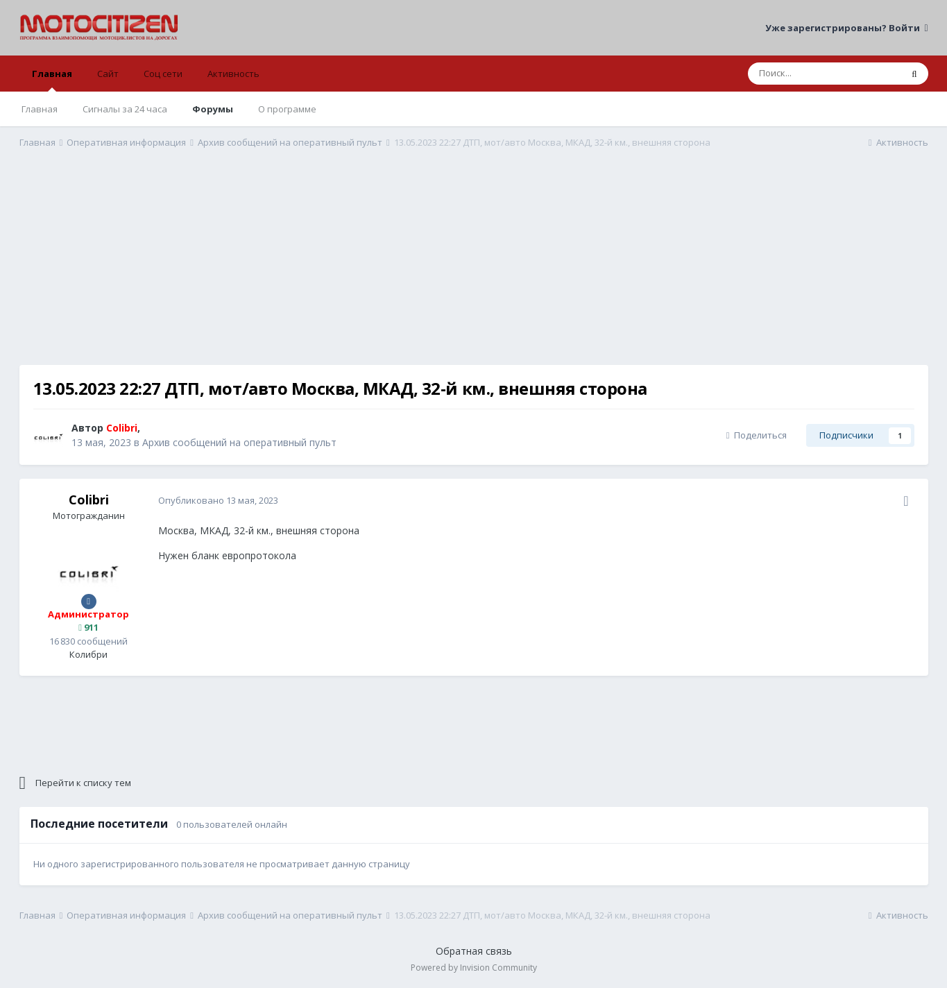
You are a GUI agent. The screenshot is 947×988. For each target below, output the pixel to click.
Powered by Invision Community (474, 967)
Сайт (108, 73)
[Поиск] (824, 73)
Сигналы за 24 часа (125, 109)
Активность (233, 73)
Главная (52, 79)
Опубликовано (218, 500)
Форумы (212, 109)
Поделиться (756, 435)
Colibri (89, 499)
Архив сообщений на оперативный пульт (239, 442)
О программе (287, 109)
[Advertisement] (473, 268)
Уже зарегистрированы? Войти (846, 28)
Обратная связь (474, 950)
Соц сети (163, 73)
